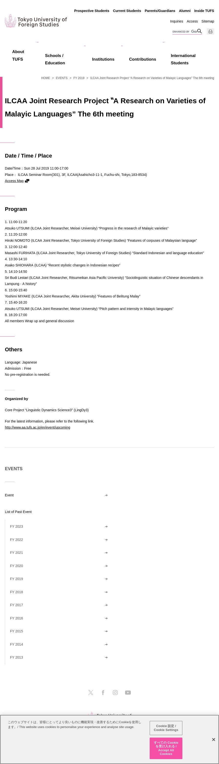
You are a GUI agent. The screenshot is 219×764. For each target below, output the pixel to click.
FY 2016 (16, 618)
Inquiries (176, 21)
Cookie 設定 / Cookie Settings (166, 728)
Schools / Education (55, 59)
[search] (185, 32)
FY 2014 (16, 644)
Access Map (14, 180)
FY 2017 (16, 605)
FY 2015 (16, 631)
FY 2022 (16, 540)
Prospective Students (91, 11)
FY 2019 (78, 78)
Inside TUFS (204, 11)
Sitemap (207, 21)
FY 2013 (16, 657)
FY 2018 (16, 592)
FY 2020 (16, 566)
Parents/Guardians (160, 11)
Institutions (103, 59)
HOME (45, 78)
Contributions (142, 59)
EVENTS (62, 78)
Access (192, 21)
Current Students (127, 11)
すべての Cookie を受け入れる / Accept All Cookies (166, 748)
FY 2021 (16, 553)
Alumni (185, 11)
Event (9, 495)
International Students (183, 59)
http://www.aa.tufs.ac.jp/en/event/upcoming (37, 427)
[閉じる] (213, 739)
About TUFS (18, 55)
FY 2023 (16, 526)
